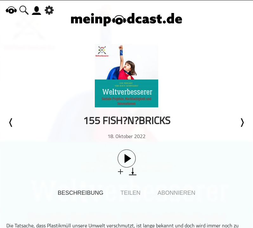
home (11, 9)
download (133, 171)
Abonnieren (176, 193)
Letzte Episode (11, 122)
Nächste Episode (242, 122)
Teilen (130, 193)
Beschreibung (80, 193)
